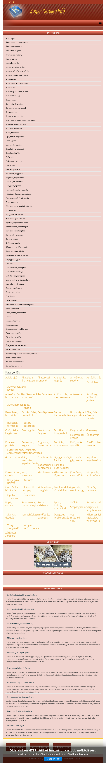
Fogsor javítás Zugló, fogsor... (19, 668)
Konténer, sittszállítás (15, 251)
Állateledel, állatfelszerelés (17, 42)
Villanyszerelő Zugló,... (16, 725)
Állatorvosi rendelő (14, 46)
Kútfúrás (9, 263)
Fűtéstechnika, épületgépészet (18, 194)
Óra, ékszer (10, 296)
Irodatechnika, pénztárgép (17, 226)
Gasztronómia (12, 202)
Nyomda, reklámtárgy (15, 284)
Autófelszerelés (12, 63)
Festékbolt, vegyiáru (14, 173)
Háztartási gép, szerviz (15, 218)
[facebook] (6, 2)
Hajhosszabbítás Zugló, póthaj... (20, 697)
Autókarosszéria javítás (15, 67)
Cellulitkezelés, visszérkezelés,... (20, 623)
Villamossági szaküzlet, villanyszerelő (21, 353)
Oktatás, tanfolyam (14, 288)
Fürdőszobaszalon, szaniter (17, 190)
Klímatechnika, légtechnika (17, 247)
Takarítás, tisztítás (13, 333)
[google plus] (14, 2)
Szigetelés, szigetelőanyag (17, 329)
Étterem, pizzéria (13, 169)
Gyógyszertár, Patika (14, 214)
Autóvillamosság (13, 95)
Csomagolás (11, 140)
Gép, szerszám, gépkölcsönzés (19, 206)
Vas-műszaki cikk (13, 349)
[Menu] (99, 23)
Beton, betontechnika (15, 116)
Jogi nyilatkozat (39, 746)
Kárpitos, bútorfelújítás (15, 230)
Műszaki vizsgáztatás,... (17, 638)
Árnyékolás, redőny (14, 55)
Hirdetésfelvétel (16, 746)
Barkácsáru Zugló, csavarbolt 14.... (21, 682)
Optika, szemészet (13, 292)
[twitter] (9, 2)
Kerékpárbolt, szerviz (14, 235)
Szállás (9, 316)
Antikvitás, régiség (13, 50)
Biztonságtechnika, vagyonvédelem (20, 120)
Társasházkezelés (13, 337)
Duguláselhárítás (13, 153)
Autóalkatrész (11, 59)
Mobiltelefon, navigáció (15, 275)
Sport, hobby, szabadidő (16, 312)
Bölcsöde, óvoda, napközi (16, 124)
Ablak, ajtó (10, 38)
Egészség (10, 157)
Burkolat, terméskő (14, 128)
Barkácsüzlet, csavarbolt (16, 108)
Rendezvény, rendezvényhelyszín (19, 304)
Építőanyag (10, 165)
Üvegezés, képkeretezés (16, 345)
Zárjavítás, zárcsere (14, 366)
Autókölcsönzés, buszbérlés (17, 71)
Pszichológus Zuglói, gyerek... (19, 652)
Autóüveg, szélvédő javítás (17, 91)
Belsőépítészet (12, 112)
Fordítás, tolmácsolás (15, 181)
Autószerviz (11, 87)
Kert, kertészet (12, 239)
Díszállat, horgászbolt (15, 149)
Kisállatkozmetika (13, 243)
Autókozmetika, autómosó (17, 75)
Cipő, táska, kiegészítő (15, 136)
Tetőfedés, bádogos (14, 341)
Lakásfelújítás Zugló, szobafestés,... (22, 595)
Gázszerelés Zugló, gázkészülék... (21, 609)
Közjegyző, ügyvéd (13, 259)
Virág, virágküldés (13, 357)
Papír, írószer (11, 300)
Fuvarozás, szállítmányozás (17, 198)
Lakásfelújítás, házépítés (16, 267)
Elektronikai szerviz (14, 161)
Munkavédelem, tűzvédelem (18, 280)
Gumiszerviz (11, 210)
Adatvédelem (62, 746)
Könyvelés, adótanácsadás (17, 255)
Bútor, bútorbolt (12, 132)
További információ (78, 761)
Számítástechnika (13, 321)
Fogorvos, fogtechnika (15, 177)
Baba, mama (11, 100)
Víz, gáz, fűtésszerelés (15, 361)
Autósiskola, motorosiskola (17, 83)
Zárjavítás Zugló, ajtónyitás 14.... (20, 711)
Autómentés (11, 79)
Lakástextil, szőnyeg (14, 271)
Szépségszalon (12, 325)
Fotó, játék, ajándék (14, 185)
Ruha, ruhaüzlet (12, 308)
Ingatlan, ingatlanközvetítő (17, 222)
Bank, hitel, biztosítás (14, 104)
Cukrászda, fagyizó (14, 145)
